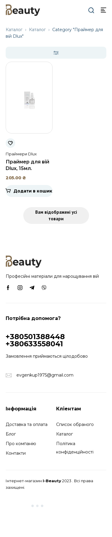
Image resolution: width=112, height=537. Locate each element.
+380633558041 (34, 343)
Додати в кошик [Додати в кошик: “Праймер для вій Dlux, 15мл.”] (32, 191)
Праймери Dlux (21, 153)
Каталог (14, 29)
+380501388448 (35, 336)
